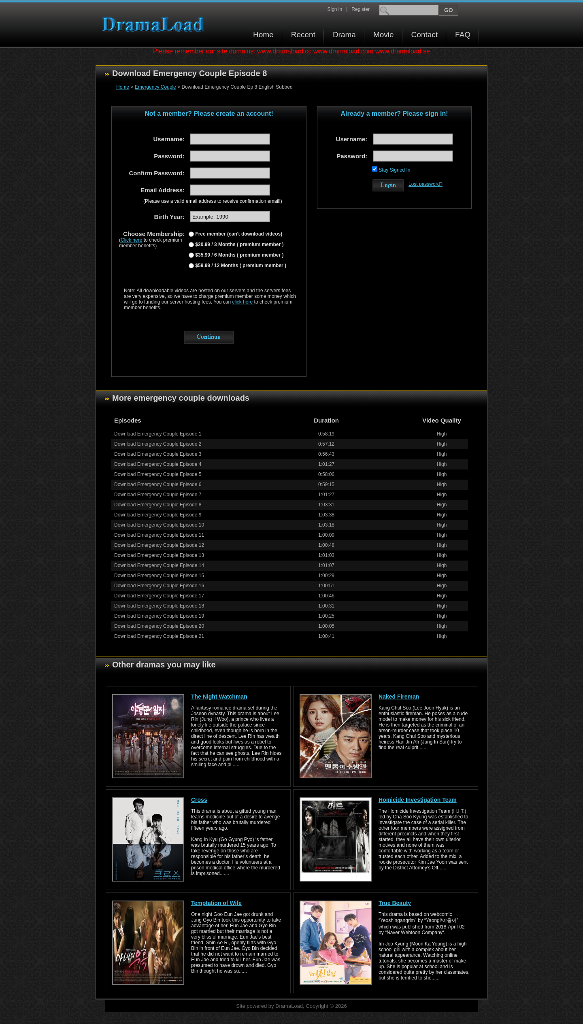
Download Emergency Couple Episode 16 (159, 585)
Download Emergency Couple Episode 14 (159, 565)
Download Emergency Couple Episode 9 (157, 515)
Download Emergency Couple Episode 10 (159, 525)
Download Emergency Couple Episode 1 (157, 434)
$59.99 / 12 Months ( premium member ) (240, 265)
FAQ (462, 34)
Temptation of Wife (216, 903)
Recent (303, 34)
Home (263, 34)
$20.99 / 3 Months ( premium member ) (238, 244)
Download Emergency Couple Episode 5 (157, 474)
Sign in (334, 9)
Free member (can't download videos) (238, 234)
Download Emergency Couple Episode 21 (159, 636)
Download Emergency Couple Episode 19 (159, 616)
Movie (383, 34)
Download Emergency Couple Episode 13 (159, 555)
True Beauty (395, 903)
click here (243, 302)
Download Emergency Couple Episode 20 (159, 626)
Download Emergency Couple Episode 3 (157, 454)
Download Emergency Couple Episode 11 (159, 535)
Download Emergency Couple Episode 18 (159, 606)
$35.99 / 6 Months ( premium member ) (238, 255)
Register (360, 9)
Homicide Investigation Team (418, 800)
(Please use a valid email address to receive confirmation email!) (212, 201)
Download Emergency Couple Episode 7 (157, 494)
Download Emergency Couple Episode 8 (157, 505)
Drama (344, 34)
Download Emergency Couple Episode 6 (157, 484)
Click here (131, 240)
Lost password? (426, 184)
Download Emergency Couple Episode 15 (159, 575)
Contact (424, 34)
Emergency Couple (155, 87)
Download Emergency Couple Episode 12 (159, 545)
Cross (199, 800)
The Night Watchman (219, 696)
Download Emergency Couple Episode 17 (159, 596)
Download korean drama (155, 24)
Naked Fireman (399, 696)
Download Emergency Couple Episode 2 (157, 444)
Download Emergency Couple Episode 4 (157, 464)
